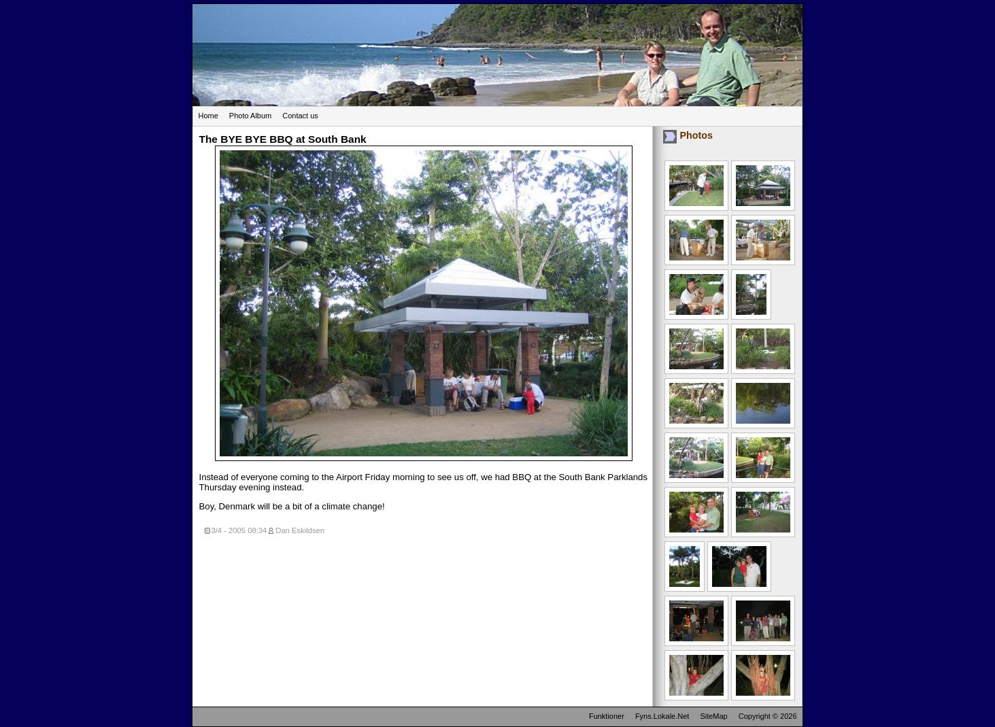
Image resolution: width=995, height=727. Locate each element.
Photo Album (250, 116)
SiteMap (713, 716)
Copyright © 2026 (768, 716)
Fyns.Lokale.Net (662, 716)
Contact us (300, 116)
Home (208, 116)
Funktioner (606, 716)
